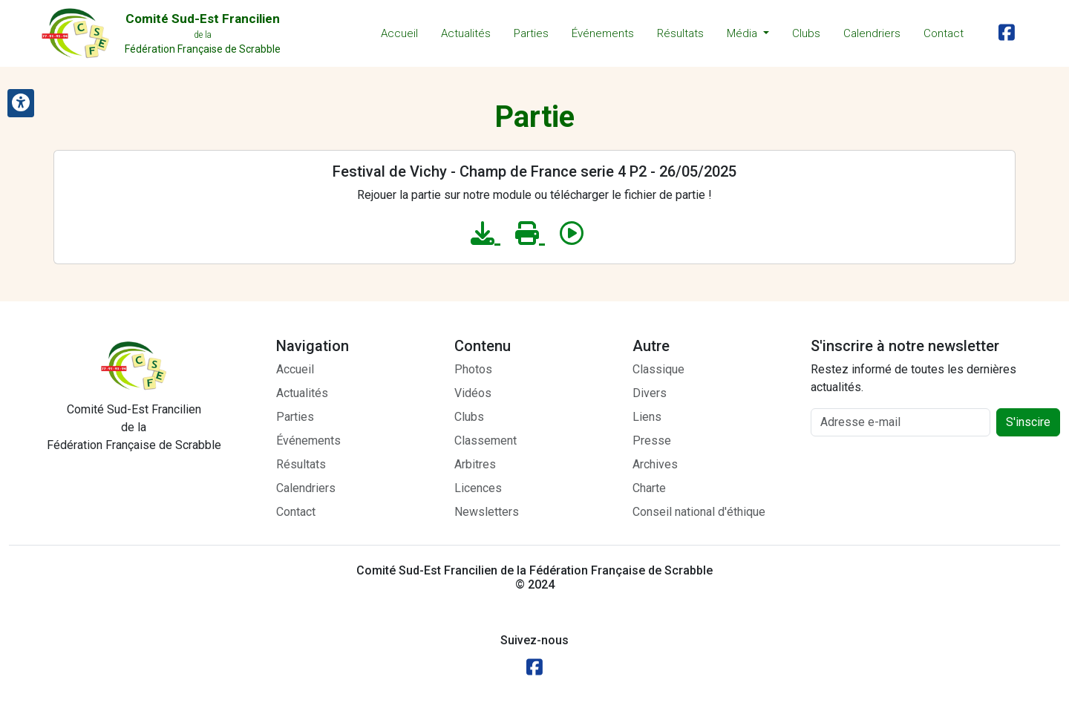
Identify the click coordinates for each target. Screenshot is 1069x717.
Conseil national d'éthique (698, 512)
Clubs (806, 33)
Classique (658, 369)
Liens (646, 417)
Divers (649, 393)
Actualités (466, 33)
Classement (485, 440)
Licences (478, 488)
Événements (603, 33)
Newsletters (486, 512)
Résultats (680, 33)
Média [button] (743, 33)
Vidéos (472, 393)
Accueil (399, 33)
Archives (655, 464)
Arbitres (475, 464)
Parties (531, 33)
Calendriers (871, 33)
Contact (943, 33)
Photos (473, 369)
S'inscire (1028, 422)
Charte (649, 488)
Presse (651, 440)
